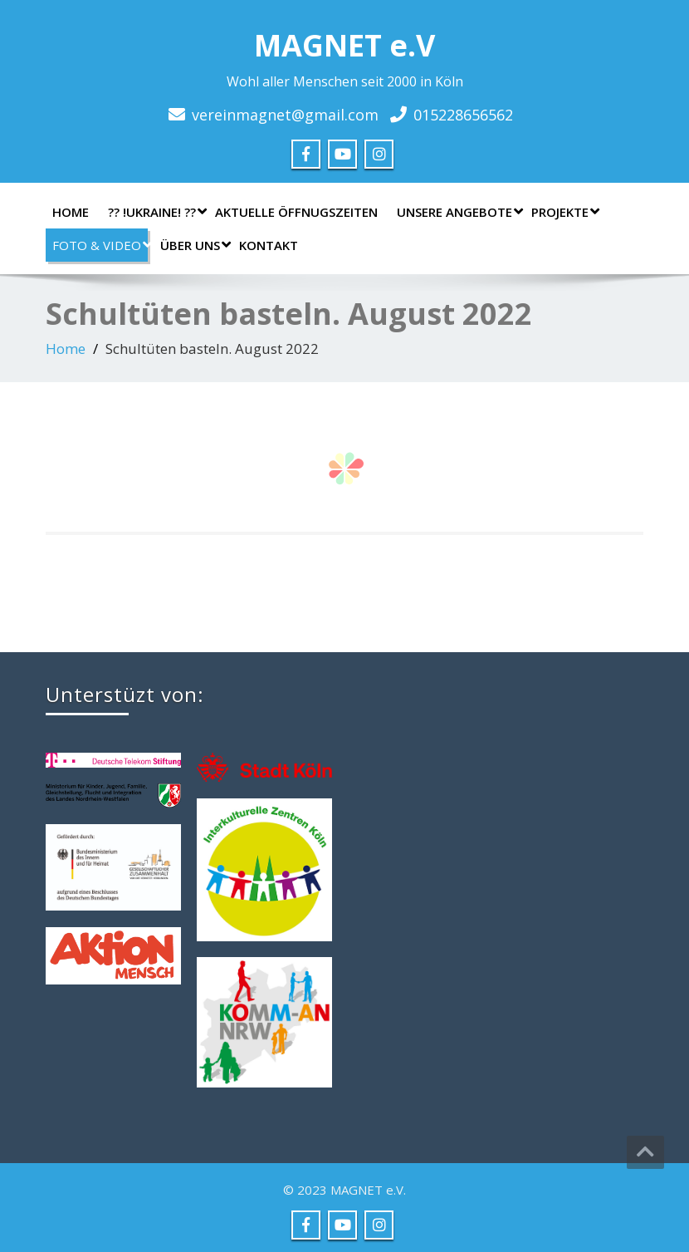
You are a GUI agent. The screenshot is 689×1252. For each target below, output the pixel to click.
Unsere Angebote (458, 212)
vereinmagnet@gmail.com (285, 115)
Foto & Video (100, 245)
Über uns (193, 245)
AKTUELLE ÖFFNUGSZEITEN (296, 212)
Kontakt (268, 245)
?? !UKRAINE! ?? (155, 212)
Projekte (563, 212)
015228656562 (463, 115)
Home (70, 212)
